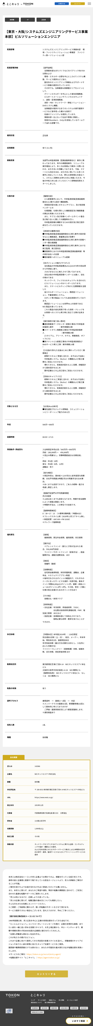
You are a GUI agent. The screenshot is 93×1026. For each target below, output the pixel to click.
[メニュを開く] (89, 3)
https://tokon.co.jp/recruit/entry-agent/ (44, 954)
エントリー (77, 4)
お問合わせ (61, 4)
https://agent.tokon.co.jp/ (49, 957)
